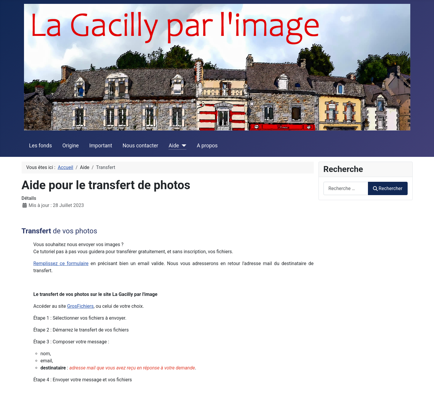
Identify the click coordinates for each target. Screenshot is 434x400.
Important (100, 146)
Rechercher (388, 188)
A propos (207, 146)
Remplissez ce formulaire (61, 263)
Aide (174, 146)
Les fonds (40, 146)
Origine (70, 146)
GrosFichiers (80, 306)
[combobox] (346, 188)
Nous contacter (140, 146)
